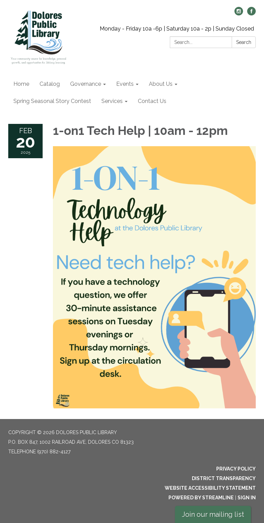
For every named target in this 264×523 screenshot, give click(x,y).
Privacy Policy (236, 469)
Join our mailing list (213, 514)
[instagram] (238, 13)
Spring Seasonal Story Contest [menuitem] (52, 101)
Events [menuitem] (125, 84)
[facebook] (251, 13)
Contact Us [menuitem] (152, 101)
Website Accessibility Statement (210, 488)
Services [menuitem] (112, 101)
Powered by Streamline (201, 497)
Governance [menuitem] (85, 84)
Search (243, 42)
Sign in (247, 497)
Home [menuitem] (21, 84)
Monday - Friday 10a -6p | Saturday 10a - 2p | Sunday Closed (177, 28)
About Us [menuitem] (161, 84)
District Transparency (224, 478)
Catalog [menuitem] (50, 84)
